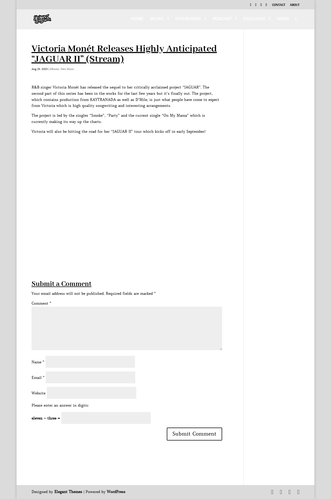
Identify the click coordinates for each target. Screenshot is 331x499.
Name (38, 362)
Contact (278, 5)
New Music (67, 69)
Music (157, 20)
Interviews (188, 20)
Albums (54, 69)
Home (137, 20)
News (283, 20)
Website (39, 393)
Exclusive (254, 20)
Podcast (222, 20)
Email (38, 377)
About (294, 5)
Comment (41, 303)
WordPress (116, 491)
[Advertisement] (126, 243)
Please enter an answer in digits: (60, 405)
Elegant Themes (68, 491)
